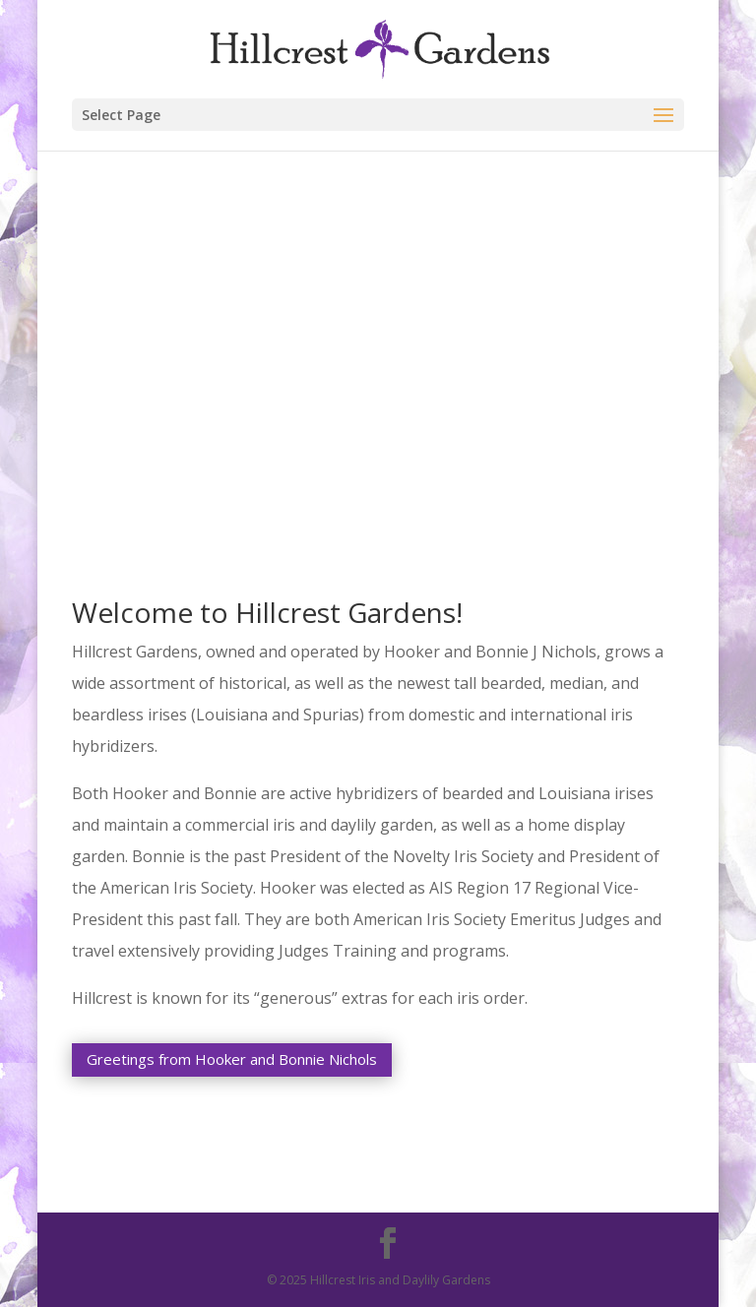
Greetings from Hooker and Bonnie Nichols (232, 1059)
